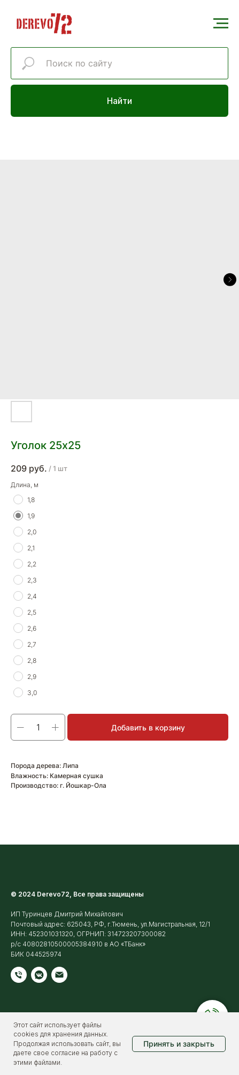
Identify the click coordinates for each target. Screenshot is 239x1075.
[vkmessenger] (39, 975)
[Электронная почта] (59, 975)
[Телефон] (19, 975)
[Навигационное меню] (220, 23)
